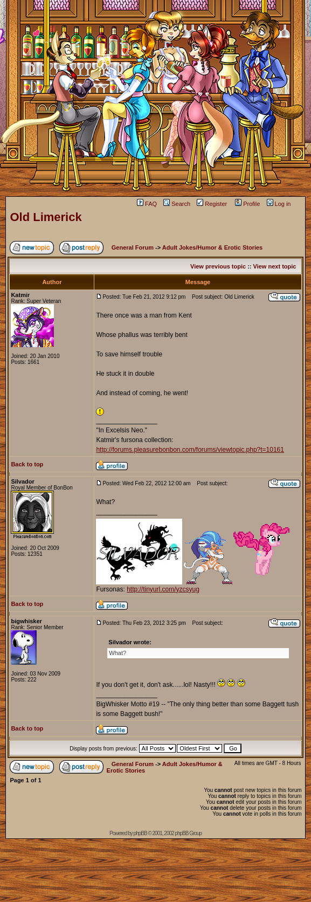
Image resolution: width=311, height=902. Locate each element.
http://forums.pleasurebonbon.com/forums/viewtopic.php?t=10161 (190, 449)
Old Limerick (45, 217)
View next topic (274, 266)
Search (176, 204)
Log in (279, 204)
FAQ (147, 204)
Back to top (27, 464)
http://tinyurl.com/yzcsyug (163, 589)
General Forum (133, 247)
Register (212, 204)
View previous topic (218, 266)
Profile (247, 204)
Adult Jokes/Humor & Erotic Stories (212, 247)
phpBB (140, 833)
